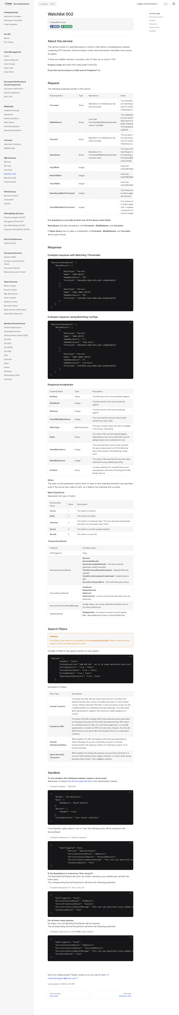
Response (153, 24)
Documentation (16, 4)
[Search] (47, 3)
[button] (17, 12)
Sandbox (152, 31)
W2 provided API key (81, 781)
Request (152, 20)
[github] (174, 4)
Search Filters (154, 27)
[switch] (165, 3)
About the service (156, 17)
